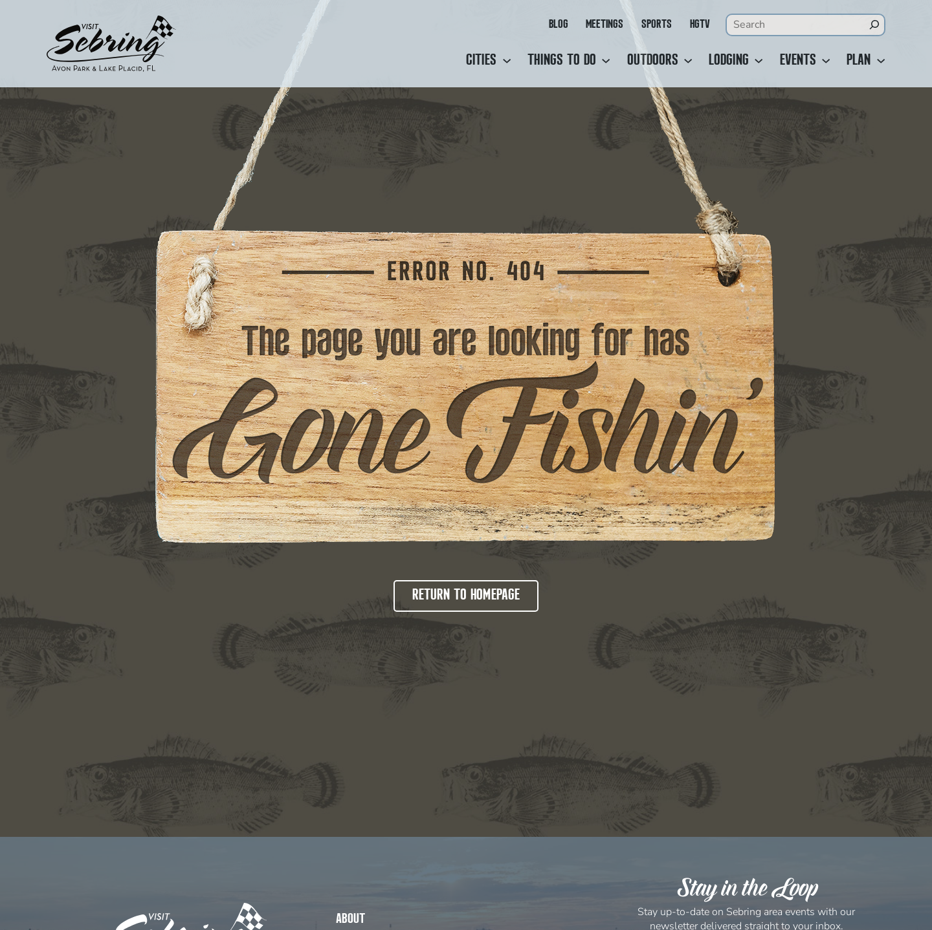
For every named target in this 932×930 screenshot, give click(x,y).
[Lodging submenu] (758, 60)
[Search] (874, 24)
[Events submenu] (825, 60)
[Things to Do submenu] (605, 60)
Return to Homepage (466, 595)
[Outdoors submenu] (688, 60)
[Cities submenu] (506, 60)
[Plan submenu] (880, 60)
